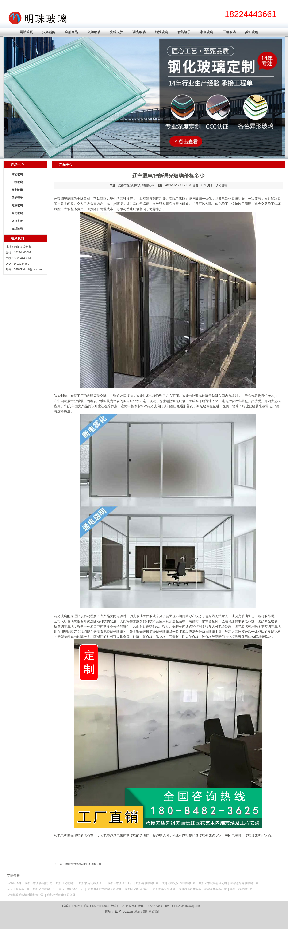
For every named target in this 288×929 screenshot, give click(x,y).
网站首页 (26, 32)
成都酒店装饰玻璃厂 (91, 883)
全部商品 (71, 32)
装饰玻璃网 (14, 883)
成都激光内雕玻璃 (190, 889)
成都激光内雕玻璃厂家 (244, 883)
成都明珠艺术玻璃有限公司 (104, 889)
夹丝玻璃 (93, 32)
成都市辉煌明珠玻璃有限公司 (136, 185)
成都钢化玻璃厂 (66, 883)
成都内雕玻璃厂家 (147, 883)
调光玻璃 (139, 32)
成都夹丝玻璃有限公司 (61, 895)
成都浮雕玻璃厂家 (215, 889)
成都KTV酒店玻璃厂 (137, 889)
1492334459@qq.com (28, 269)
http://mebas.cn (123, 911)
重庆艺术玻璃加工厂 (71, 889)
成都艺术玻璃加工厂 (120, 883)
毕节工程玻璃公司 (18, 889)
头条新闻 (48, 32)
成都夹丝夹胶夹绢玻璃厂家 (179, 883)
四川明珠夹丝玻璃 (164, 889)
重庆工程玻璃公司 (241, 889)
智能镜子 (184, 32)
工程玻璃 (229, 32)
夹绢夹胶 (116, 32)
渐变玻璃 (206, 32)
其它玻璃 (251, 32)
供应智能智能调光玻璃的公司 (83, 864)
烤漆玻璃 (161, 32)
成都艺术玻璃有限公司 (38, 883)
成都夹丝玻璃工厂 (44, 889)
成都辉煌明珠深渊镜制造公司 (25, 895)
